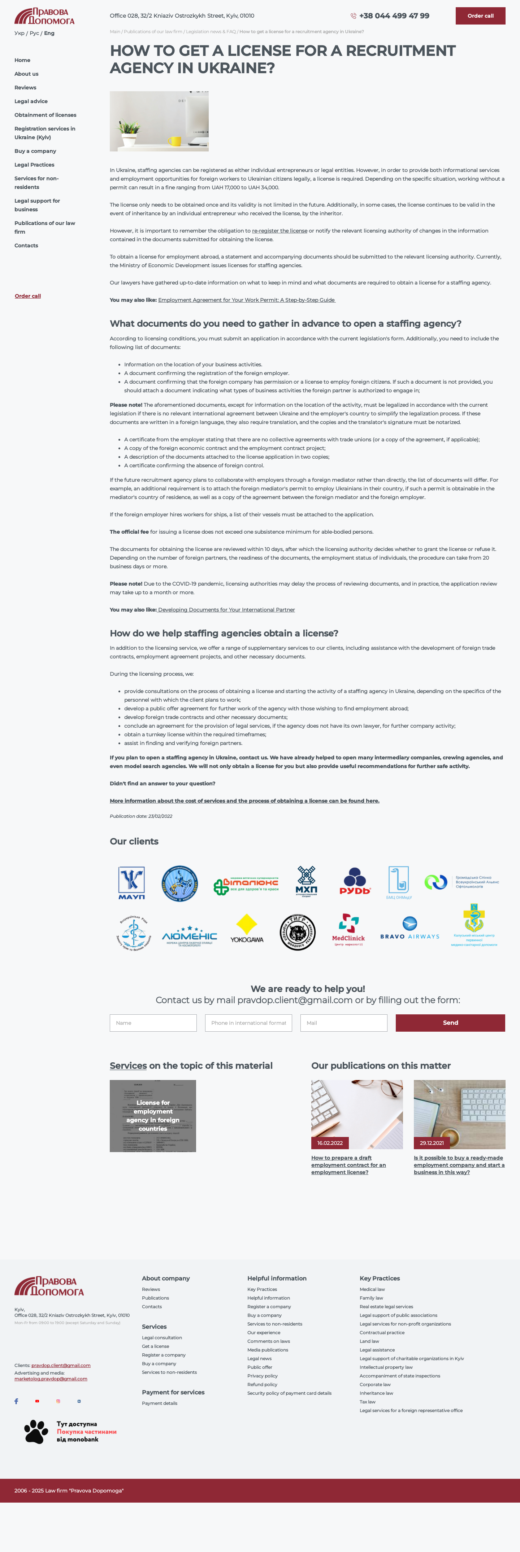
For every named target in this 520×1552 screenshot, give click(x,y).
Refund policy (262, 1384)
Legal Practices (34, 165)
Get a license (155, 1346)
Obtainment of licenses (45, 115)
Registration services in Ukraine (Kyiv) (44, 133)
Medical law (372, 1289)
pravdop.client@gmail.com (61, 1365)
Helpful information (268, 1298)
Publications (155, 1298)
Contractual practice (382, 1332)
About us (26, 74)
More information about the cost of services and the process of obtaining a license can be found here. (245, 801)
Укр (19, 33)
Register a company (164, 1355)
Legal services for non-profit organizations (405, 1324)
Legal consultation (162, 1337)
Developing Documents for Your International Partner (226, 610)
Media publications (267, 1350)
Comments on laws (268, 1341)
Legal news (259, 1358)
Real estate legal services (386, 1306)
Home (22, 60)
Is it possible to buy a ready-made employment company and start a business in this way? (459, 1165)
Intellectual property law (386, 1367)
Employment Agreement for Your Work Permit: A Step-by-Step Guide (247, 300)
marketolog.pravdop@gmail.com (50, 1378)
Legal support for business (37, 205)
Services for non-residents (36, 182)
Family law (371, 1298)
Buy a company (35, 151)
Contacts (26, 245)
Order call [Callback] (28, 296)
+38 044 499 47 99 (394, 16)
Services (128, 1066)
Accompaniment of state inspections (400, 1376)
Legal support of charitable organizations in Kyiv (412, 1358)
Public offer (259, 1367)
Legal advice (31, 101)
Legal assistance (377, 1350)
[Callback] (481, 16)
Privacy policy (262, 1376)
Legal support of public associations (398, 1315)
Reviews (25, 87)
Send (450, 1022)
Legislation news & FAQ (211, 31)
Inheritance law (376, 1393)
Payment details (159, 1403)
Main (115, 31)
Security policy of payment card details (289, 1393)
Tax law (368, 1402)
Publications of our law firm (44, 227)
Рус (34, 33)
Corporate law (375, 1384)
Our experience (263, 1332)
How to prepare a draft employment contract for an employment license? (348, 1165)
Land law (369, 1341)
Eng (49, 33)
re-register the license (279, 231)
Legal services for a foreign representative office (411, 1410)
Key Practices (262, 1289)
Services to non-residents (169, 1372)
